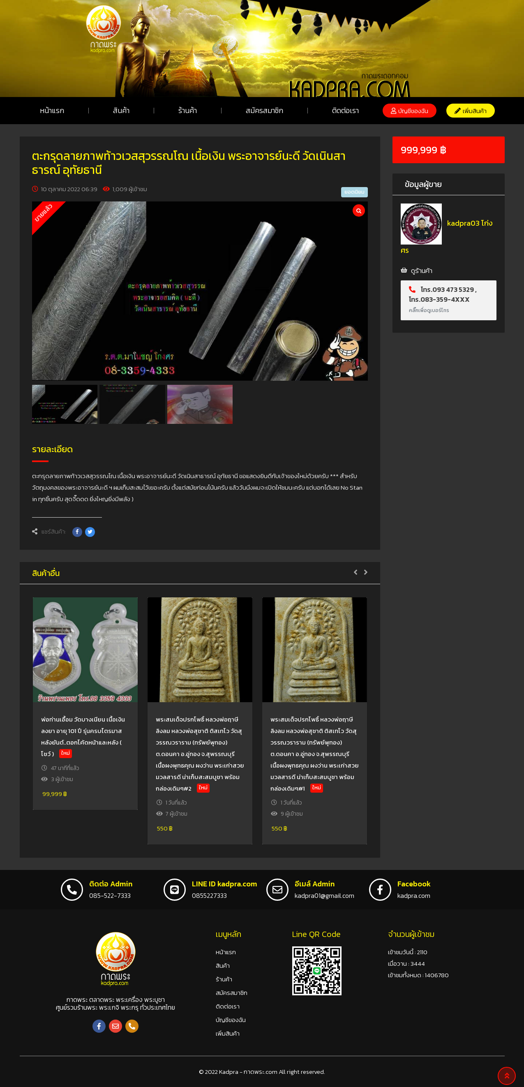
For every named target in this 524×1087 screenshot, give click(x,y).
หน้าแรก (52, 110)
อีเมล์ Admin (315, 883)
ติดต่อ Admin (110, 883)
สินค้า (121, 110)
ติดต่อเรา (345, 110)
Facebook (414, 883)
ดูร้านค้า (421, 270)
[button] (409, 111)
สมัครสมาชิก (264, 110)
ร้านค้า (187, 110)
